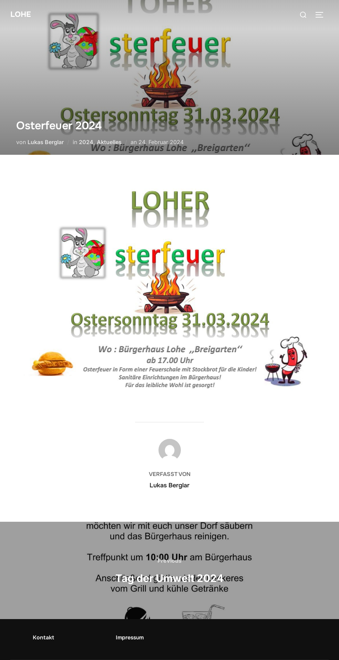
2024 (86, 142)
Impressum (130, 637)
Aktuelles (109, 142)
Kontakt (43, 637)
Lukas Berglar (46, 142)
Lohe (20, 14)
